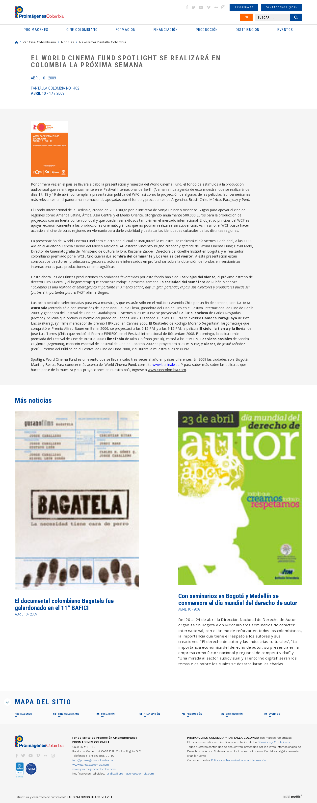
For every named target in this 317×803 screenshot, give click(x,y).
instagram (223, 7)
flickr (215, 7)
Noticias (67, 42)
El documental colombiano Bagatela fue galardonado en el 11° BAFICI (64, 604)
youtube (201, 7)
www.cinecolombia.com (167, 369)
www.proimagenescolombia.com (94, 769)
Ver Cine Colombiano (39, 42)
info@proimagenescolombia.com (93, 760)
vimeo (208, 7)
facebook (187, 7)
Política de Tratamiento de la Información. (238, 760)
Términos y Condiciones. (274, 742)
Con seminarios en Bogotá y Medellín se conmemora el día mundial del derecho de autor (237, 599)
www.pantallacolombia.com (90, 764)
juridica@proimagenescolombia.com (130, 773)
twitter (193, 7)
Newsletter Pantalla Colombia (102, 42)
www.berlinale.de (166, 364)
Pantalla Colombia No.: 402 (55, 91)
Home (16, 42)
